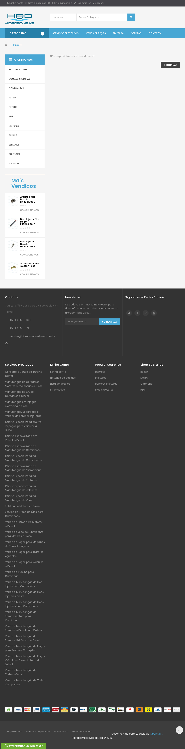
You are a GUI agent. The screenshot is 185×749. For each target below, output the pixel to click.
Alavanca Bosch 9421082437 (30, 265)
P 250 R (17, 45)
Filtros (13, 107)
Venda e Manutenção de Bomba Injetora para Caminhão (20, 616)
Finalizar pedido (62, 3)
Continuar (170, 65)
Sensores (14, 144)
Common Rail (16, 88)
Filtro (12, 97)
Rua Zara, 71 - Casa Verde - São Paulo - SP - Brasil (31, 309)
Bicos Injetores (18, 69)
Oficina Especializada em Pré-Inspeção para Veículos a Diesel (24, 426)
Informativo (57, 389)
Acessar (98, 3)
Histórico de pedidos (63, 378)
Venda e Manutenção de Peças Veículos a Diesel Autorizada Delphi (25, 660)
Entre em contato (82, 731)
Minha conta (15, 3)
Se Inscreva (109, 321)
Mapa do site (14, 731)
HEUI (11, 116)
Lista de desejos (60, 383)
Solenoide (14, 154)
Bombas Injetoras (19, 78)
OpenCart (156, 733)
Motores (14, 125)
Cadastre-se (82, 3)
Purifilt (13, 135)
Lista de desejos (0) (37, 3)
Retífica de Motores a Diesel (22, 506)
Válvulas (14, 163)
